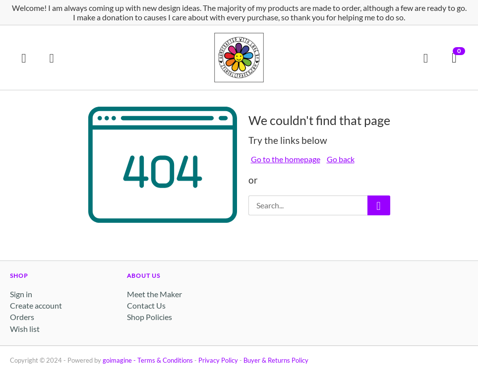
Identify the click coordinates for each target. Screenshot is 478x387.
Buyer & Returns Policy (275, 360)
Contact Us (146, 305)
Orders (22, 317)
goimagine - (120, 360)
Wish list (25, 328)
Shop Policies (149, 317)
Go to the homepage (285, 159)
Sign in (21, 294)
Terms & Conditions (165, 360)
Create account (36, 305)
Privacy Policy (218, 360)
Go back (341, 159)
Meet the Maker (154, 294)
